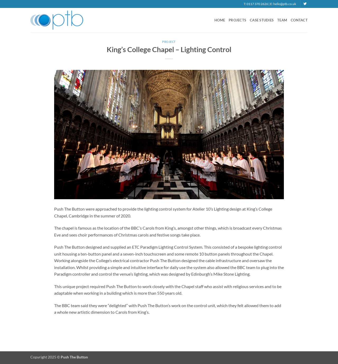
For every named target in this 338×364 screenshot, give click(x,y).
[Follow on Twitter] (305, 4)
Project (169, 41)
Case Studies (262, 20)
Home (219, 20)
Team (282, 20)
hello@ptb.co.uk (284, 4)
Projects (237, 20)
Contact (299, 20)
